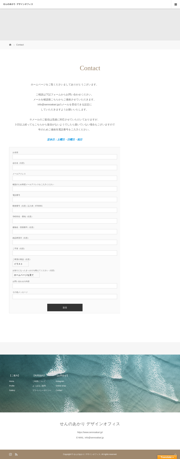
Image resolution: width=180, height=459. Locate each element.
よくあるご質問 (39, 386)
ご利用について (39, 381)
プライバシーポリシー (41, 390)
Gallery (12, 390)
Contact (59, 390)
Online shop (61, 386)
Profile (11, 386)
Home (11, 381)
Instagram (60, 381)
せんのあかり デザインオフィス (90, 423)
